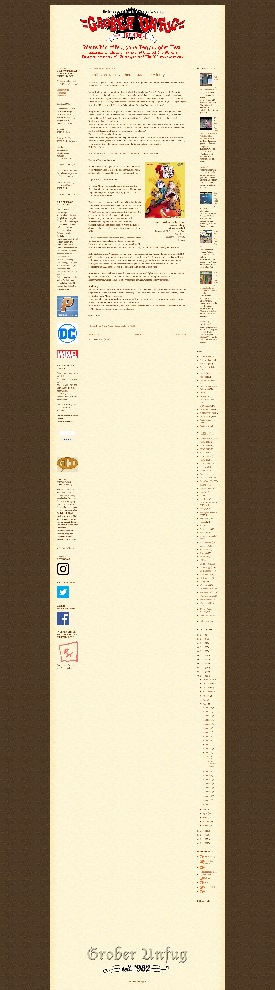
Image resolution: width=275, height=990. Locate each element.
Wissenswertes (206, 599)
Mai (205, 809)
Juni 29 (208, 707)
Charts (202, 392)
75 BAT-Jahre (205, 356)
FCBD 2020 (205, 456)
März (205, 817)
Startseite (138, 334)
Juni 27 (208, 716)
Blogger (142, 982)
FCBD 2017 (205, 445)
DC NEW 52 (205, 409)
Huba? (216, 194)
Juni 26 (208, 720)
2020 (202, 647)
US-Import (204, 564)
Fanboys (203, 467)
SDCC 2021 (205, 532)
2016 (202, 663)
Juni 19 (208, 736)
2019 (202, 651)
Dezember (207, 679)
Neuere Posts (94, 334)
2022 (202, 639)
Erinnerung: (205, 321)
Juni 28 (208, 711)
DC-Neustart (205, 416)
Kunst (202, 492)
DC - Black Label (207, 400)
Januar (206, 825)
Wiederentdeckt (206, 592)
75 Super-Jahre (206, 360)
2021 (202, 643)
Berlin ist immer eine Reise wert (209, 387)
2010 (202, 839)
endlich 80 (204, 621)
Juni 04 (208, 792)
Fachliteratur (205, 463)
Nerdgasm (204, 518)
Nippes (203, 522)
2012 (202, 831)
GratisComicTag (207, 481)
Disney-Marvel (206, 438)
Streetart (203, 553)
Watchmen (204, 585)
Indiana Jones (205, 485)
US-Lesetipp (205, 567)
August (206, 696)
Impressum (61, 96)
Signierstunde (205, 542)
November (207, 683)
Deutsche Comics (207, 426)
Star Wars (204, 549)
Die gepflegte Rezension (205, 433)
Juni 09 (208, 775)
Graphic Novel (206, 477)
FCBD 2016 (205, 442)
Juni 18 (208, 740)
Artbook (203, 377)
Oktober (206, 687)
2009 (202, 843)
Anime (203, 373)
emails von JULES (128, 326)
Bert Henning (209, 856)
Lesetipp (203, 499)
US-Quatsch (205, 578)
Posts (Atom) (104, 339)
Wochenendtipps (207, 603)
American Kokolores (208, 367)
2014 (202, 671)
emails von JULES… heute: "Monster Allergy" (127, 75)
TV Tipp (203, 556)
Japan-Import (205, 488)
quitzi (205, 891)
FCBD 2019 (205, 452)
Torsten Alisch (209, 887)
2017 (202, 659)
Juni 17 (208, 744)
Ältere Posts (181, 334)
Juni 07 (208, 779)
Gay (201, 474)
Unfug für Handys (67, 548)
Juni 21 (208, 732)
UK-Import (204, 560)
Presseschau (205, 529)
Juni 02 (208, 800)
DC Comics (205, 406)
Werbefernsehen (206, 588)
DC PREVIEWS (207, 413)
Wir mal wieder (206, 596)
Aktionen (204, 363)
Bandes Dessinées (207, 380)
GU (204, 867)
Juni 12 (208, 752)
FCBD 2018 (205, 449)
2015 (202, 667)
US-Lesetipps (205, 571)
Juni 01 (208, 804)
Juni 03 (208, 796)
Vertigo (203, 581)
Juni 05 (208, 788)
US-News (204, 574)
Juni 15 (208, 748)
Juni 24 (208, 724)
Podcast (203, 525)
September (207, 691)
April (205, 813)
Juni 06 (208, 784)
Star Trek (203, 546)
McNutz (206, 878)
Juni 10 (208, 771)
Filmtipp (203, 470)
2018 (202, 655)
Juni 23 (208, 728)
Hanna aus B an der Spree (210, 873)
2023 (202, 635)
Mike (205, 882)
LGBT (202, 495)
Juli (204, 700)
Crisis (202, 396)
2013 (202, 676)
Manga (203, 508)
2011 (202, 835)
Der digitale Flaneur (208, 862)
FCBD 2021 (205, 460)
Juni (205, 704)
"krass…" (204, 167)
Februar (206, 821)
